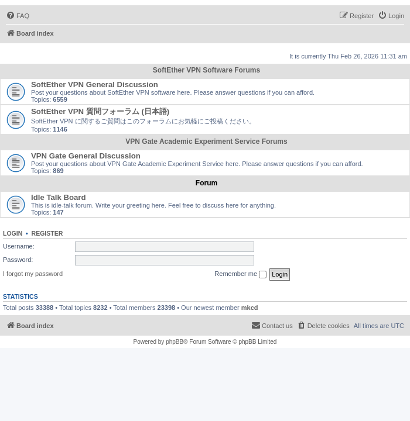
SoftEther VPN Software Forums (206, 70)
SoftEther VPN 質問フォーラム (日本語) (100, 111)
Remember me (240, 274)
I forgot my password (33, 273)
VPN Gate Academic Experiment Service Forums (206, 141)
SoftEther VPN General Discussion (94, 84)
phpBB (174, 342)
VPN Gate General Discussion (86, 155)
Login (12, 233)
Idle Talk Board (58, 197)
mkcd (249, 307)
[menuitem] (17, 16)
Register (47, 233)
